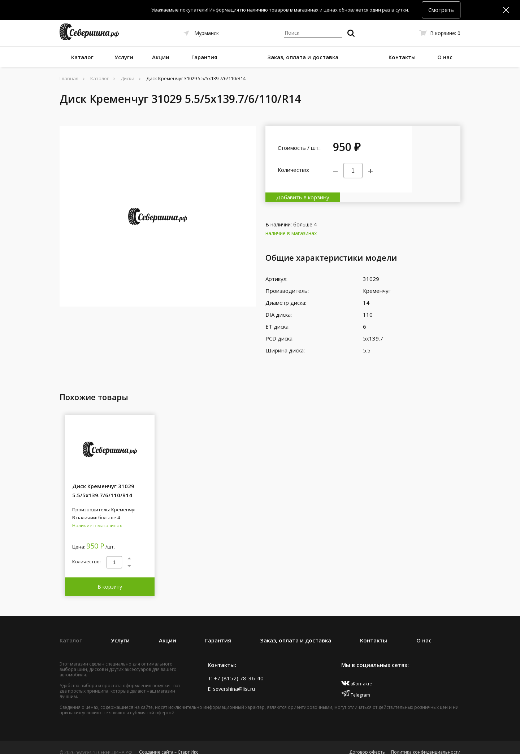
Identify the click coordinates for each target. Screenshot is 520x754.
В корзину (110, 576)
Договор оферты (367, 742)
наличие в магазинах (291, 223)
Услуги (123, 57)
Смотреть (441, 9)
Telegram (355, 685)
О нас (444, 57)
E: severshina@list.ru (231, 679)
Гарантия (204, 57)
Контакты (402, 57)
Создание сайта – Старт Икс (168, 742)
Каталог (82, 57)
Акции (160, 57)
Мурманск (206, 33)
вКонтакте (356, 674)
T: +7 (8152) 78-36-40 (236, 668)
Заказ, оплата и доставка (302, 57)
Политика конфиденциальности (425, 742)
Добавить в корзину (436, 159)
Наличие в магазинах (97, 516)
